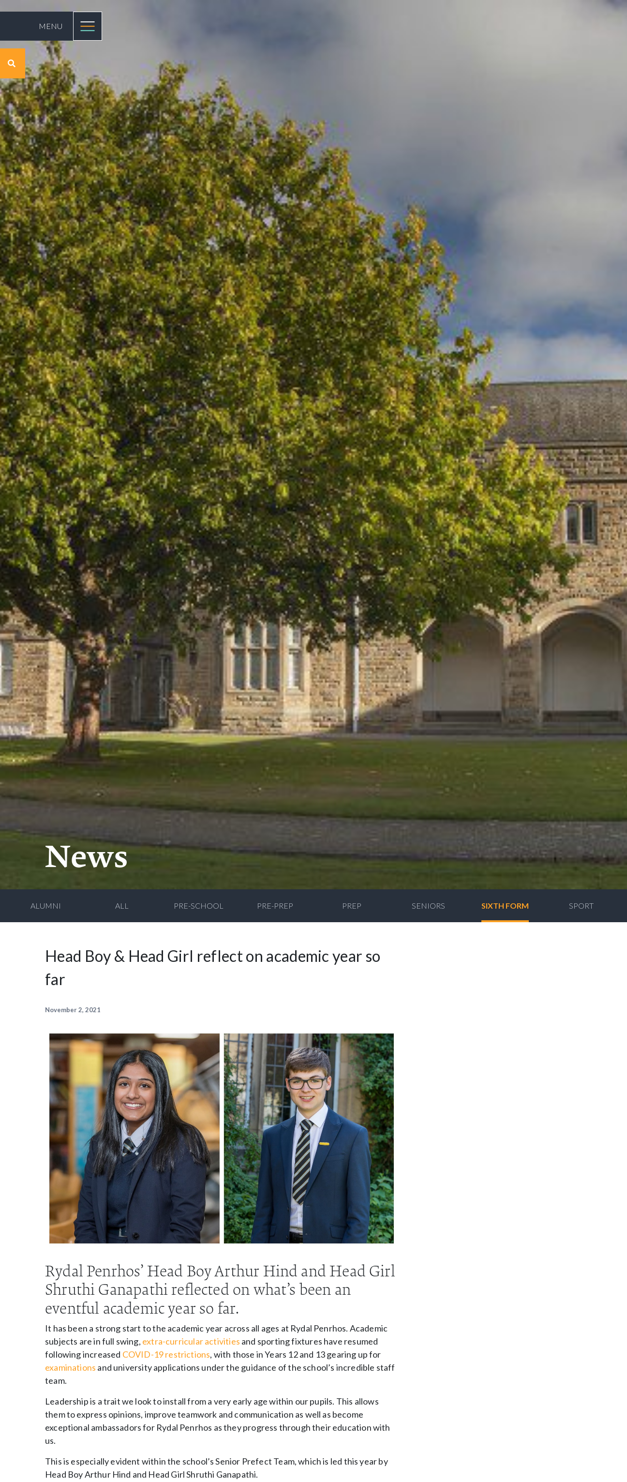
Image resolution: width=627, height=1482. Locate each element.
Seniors (428, 905)
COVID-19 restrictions (166, 1354)
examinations (70, 1367)
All (122, 905)
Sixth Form (505, 905)
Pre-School (199, 905)
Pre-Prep (275, 905)
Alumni (45, 905)
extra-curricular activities (191, 1341)
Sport (581, 905)
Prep (351, 905)
